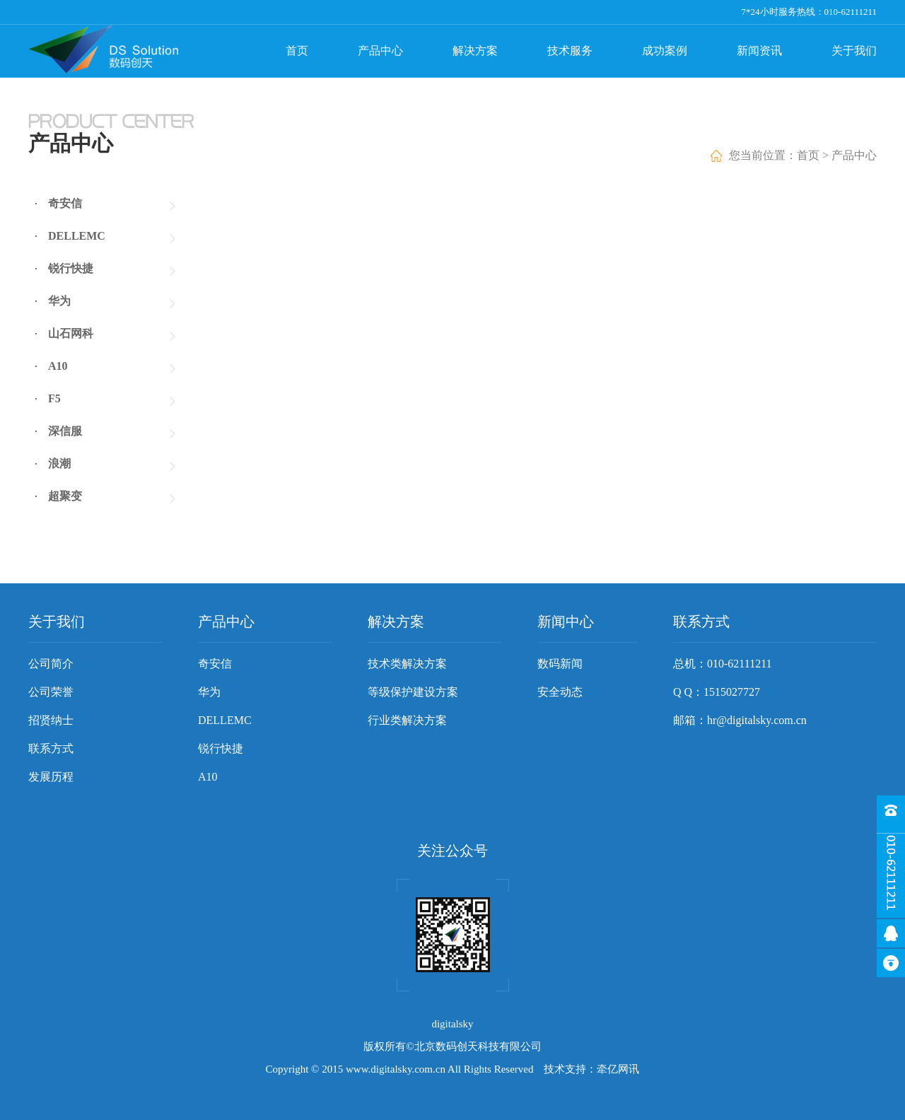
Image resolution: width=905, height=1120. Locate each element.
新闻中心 (565, 621)
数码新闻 (560, 664)
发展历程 (51, 777)
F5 (54, 398)
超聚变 (65, 496)
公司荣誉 (51, 692)
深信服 (65, 431)
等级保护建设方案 (413, 692)
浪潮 (59, 463)
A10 (58, 366)
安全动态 (560, 692)
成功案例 (664, 51)
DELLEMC (76, 236)
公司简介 (51, 664)
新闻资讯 (759, 51)
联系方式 (51, 748)
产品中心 (380, 51)
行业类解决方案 (407, 720)
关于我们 (854, 51)
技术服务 (569, 51)
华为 (59, 301)
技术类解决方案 (407, 664)
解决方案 (475, 51)
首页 (297, 51)
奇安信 (65, 203)
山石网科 (70, 333)
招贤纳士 (51, 720)
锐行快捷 (70, 268)
